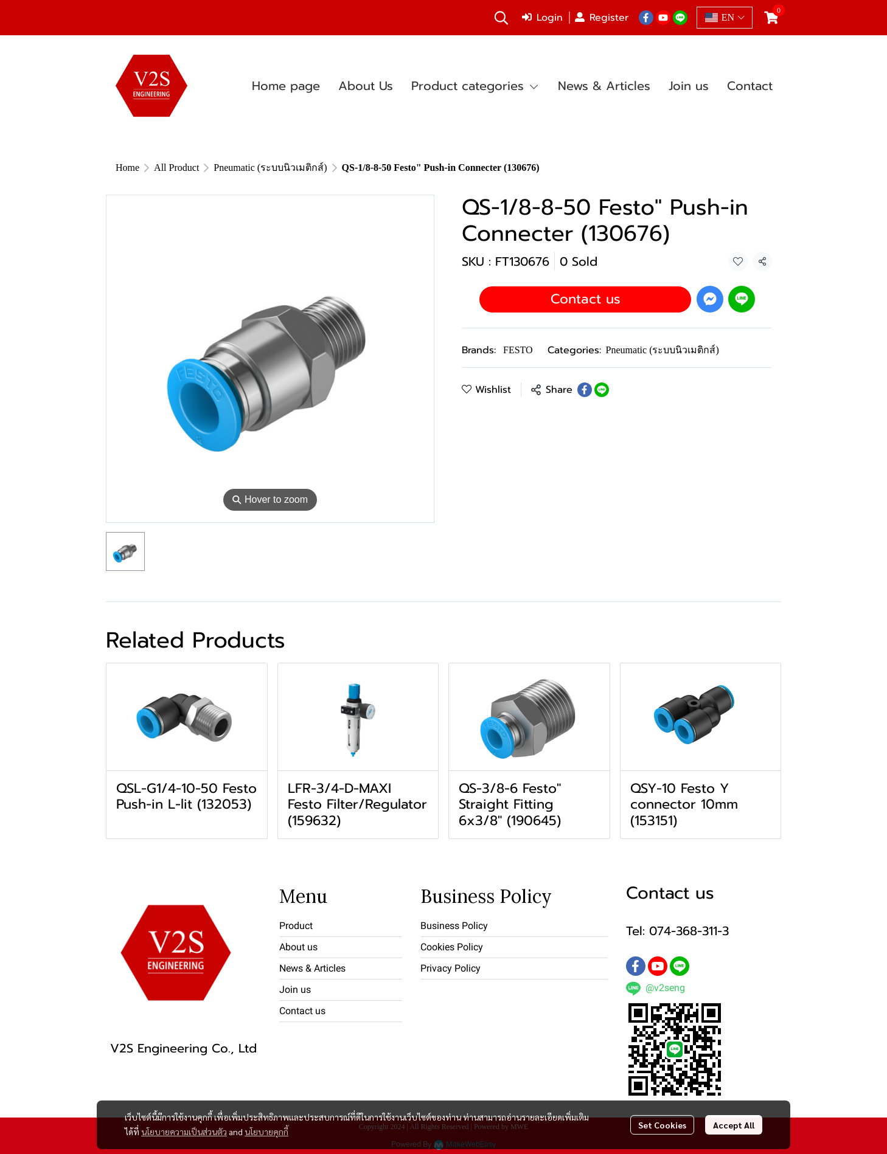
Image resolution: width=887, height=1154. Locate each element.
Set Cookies (662, 1124)
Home (127, 167)
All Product (176, 167)
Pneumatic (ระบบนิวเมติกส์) (270, 167)
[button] (501, 17)
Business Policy (454, 925)
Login (542, 17)
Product (296, 925)
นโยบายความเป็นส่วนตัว (184, 1131)
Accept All (733, 1124)
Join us (295, 989)
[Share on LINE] (601, 389)
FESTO (518, 350)
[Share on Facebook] (584, 389)
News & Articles (312, 968)
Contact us (586, 299)
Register (601, 17)
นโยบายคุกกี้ (266, 1131)
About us (298, 947)
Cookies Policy (451, 947)
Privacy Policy (450, 968)
